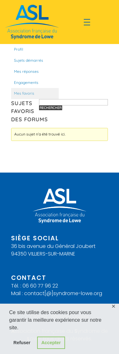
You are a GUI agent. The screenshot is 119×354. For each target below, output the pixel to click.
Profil (18, 49)
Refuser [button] (21, 342)
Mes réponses (26, 71)
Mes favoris (24, 93)
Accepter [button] (51, 342)
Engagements (26, 82)
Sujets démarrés (28, 60)
